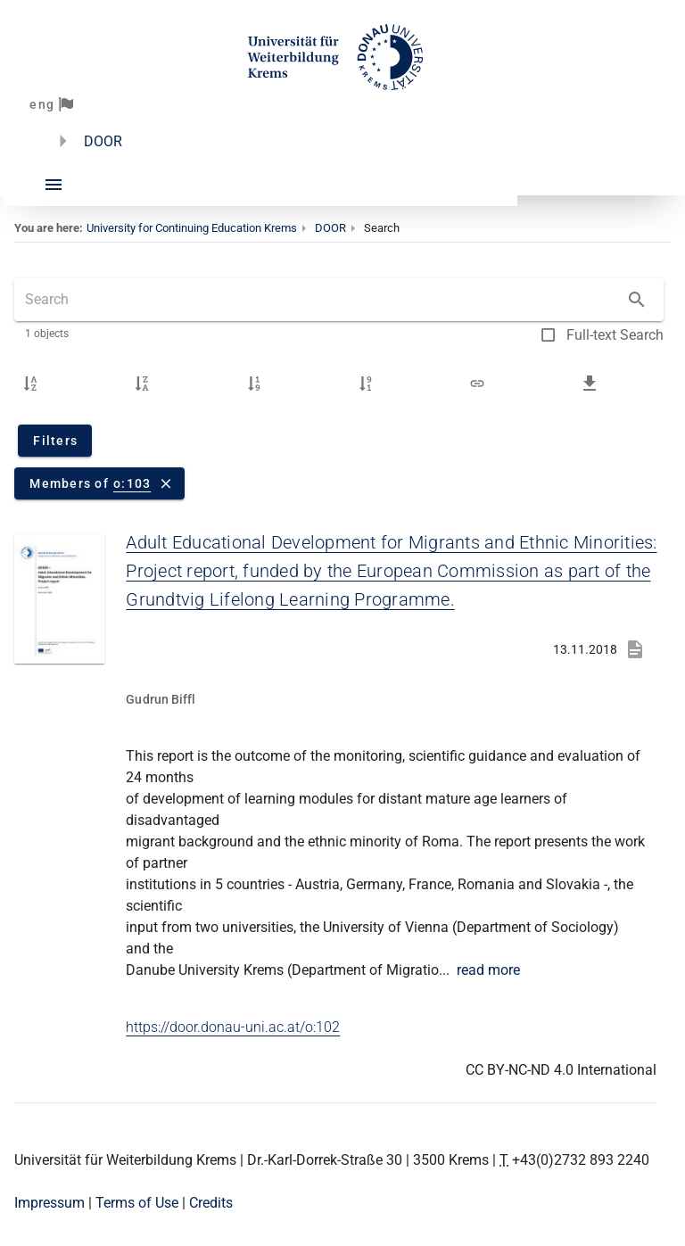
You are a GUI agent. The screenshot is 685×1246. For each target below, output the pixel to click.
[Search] (637, 300)
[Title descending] (142, 383)
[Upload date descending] (366, 383)
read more (488, 969)
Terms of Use (136, 1202)
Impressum (49, 1202)
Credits (211, 1202)
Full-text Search (615, 334)
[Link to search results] (477, 383)
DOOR (103, 141)
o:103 (132, 483)
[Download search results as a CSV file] (590, 383)
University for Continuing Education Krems (192, 228)
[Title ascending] (30, 383)
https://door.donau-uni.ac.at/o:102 (233, 1027)
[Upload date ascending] (254, 383)
